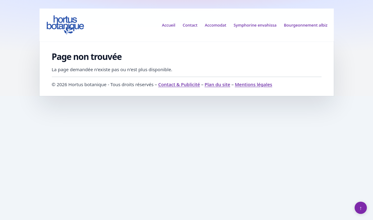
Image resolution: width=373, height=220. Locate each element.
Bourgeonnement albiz (305, 25)
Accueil (168, 25)
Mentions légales (253, 84)
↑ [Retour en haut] (361, 207)
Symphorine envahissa (255, 25)
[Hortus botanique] (65, 25)
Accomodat (215, 25)
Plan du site (217, 84)
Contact (190, 25)
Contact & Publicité (179, 84)
